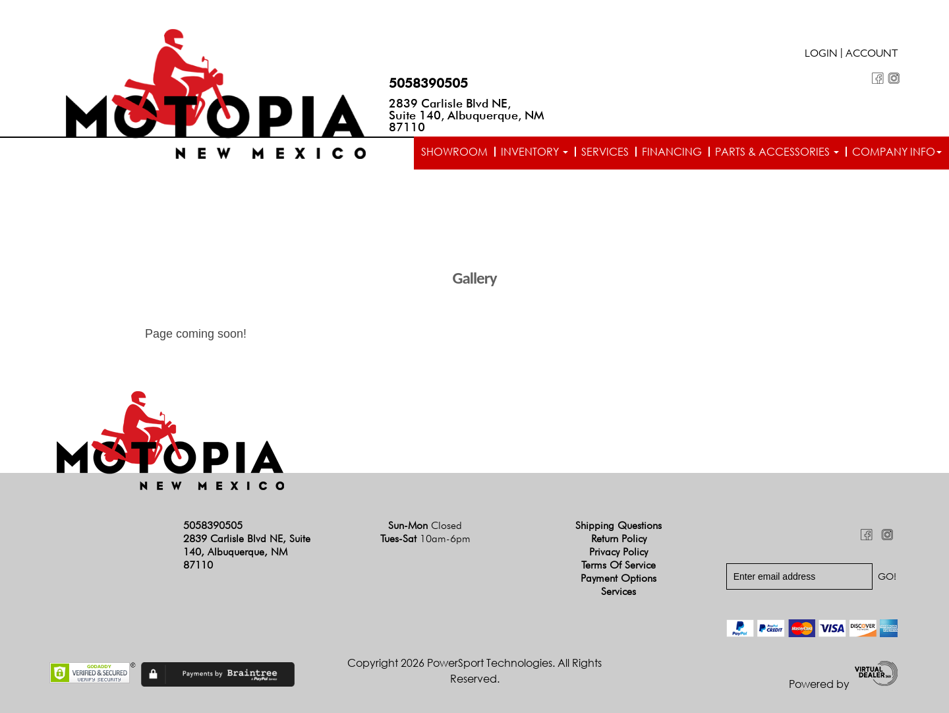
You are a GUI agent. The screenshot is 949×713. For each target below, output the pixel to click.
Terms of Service (618, 565)
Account (872, 54)
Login (821, 54)
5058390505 (428, 83)
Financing (672, 151)
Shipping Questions (618, 525)
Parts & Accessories (777, 151)
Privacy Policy (618, 551)
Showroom (454, 151)
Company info (897, 151)
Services (605, 151)
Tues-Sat (425, 538)
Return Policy (619, 538)
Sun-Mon (425, 525)
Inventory (534, 151)
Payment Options (618, 578)
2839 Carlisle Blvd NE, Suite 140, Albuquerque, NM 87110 (466, 115)
